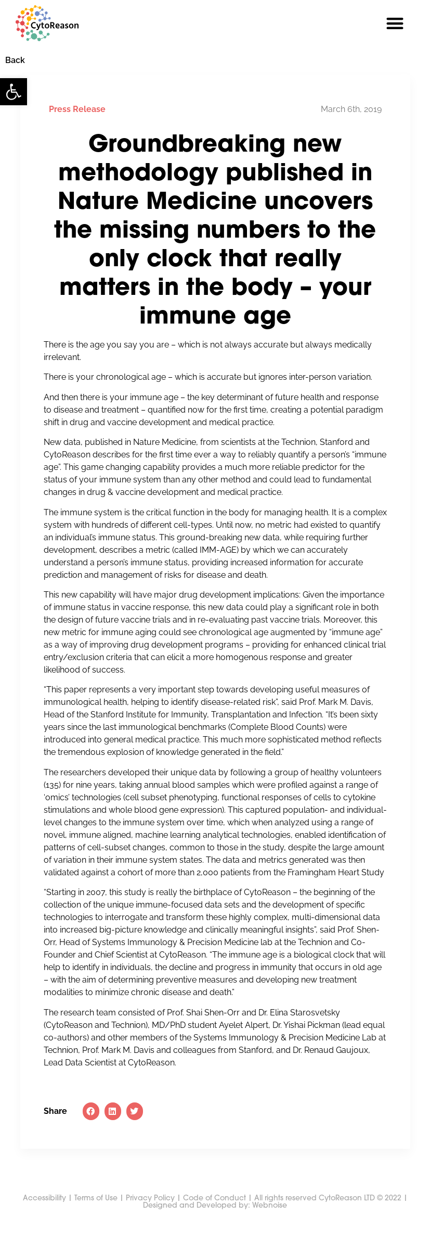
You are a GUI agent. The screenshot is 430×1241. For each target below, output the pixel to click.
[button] (13, 91)
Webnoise (268, 1225)
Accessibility (44, 1218)
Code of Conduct (214, 1218)
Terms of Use (96, 1218)
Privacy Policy (150, 1218)
